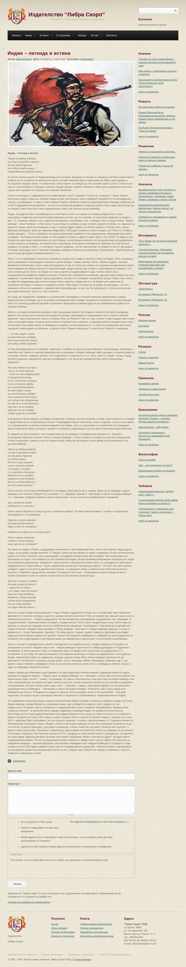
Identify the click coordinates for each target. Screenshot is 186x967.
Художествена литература (96, 924)
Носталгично (145, 331)
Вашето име (15, 771)
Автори (82, 35)
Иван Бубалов (24, 59)
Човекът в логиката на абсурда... (157, 151)
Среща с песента (148, 357)
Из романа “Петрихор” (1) (152, 294)
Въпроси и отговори (62, 936)
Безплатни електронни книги (97, 936)
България (143, 326)
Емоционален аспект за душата (156, 470)
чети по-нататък (148, 91)
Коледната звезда (148, 383)
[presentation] (37, 869)
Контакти (111, 35)
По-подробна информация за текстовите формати (97, 821)
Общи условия (59, 928)
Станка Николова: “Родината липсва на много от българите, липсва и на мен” (156, 253)
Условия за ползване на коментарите (29, 902)
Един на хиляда (146, 459)
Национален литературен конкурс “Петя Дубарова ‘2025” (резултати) (157, 83)
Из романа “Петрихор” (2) (152, 299)
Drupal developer (82, 959)
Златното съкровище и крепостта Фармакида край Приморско (154, 435)
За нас (95, 36)
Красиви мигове (147, 320)
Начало (16, 35)
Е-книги (45, 36)
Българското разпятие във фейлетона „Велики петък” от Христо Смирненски (155, 208)
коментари (19, 761)
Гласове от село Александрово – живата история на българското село (157, 62)
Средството (145, 288)
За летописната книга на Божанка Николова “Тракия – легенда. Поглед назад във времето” (158, 418)
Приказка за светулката (152, 389)
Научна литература (91, 928)
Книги (29, 36)
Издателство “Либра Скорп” (67, 14)
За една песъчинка (148, 394)
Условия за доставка (63, 932)
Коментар (14, 783)
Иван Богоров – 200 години (153, 427)
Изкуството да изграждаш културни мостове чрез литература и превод (153, 265)
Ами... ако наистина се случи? (155, 465)
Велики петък (146, 363)
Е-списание (64, 36)
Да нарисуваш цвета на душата (156, 107)
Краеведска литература (94, 932)
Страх (142, 352)
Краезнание (86, 59)
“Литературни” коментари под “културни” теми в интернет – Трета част (156, 512)
